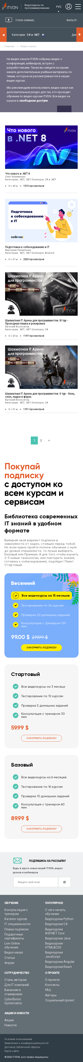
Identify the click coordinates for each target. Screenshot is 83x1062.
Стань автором (15, 980)
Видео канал (13, 952)
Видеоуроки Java (57, 938)
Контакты (52, 985)
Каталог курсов (15, 919)
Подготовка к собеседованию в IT (27, 247)
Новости (10, 1025)
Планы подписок (16, 929)
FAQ (48, 990)
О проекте (52, 980)
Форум (9, 963)
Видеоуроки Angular (60, 961)
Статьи (9, 957)
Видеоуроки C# (56, 924)
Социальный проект (60, 1000)
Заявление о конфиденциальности (26, 1043)
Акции (9, 1020)
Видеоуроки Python (59, 919)
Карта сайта (11, 1051)
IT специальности (17, 924)
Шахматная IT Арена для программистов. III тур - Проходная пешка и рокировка (36, 322)
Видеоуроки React (58, 967)
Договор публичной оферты (22, 1047)
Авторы (50, 995)
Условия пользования (18, 1039)
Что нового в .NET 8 (17, 173)
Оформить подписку (41, 738)
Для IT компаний (16, 985)
